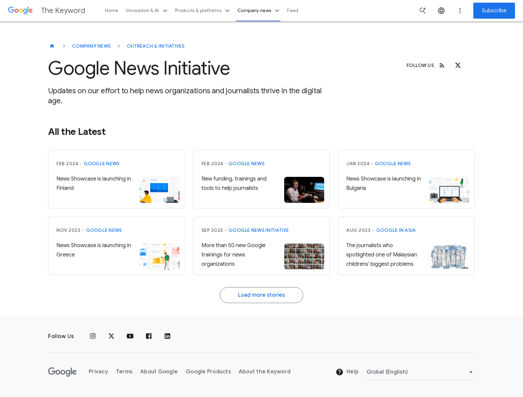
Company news (259, 11)
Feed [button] (292, 10)
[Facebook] (149, 336)
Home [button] (111, 10)
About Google (159, 371)
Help (347, 372)
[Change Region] (421, 372)
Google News (102, 164)
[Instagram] (93, 336)
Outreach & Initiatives (156, 46)
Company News (91, 46)
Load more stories (261, 295)
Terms (124, 371)
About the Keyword (265, 371)
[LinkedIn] (167, 336)
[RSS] (442, 65)
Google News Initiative (258, 230)
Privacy (98, 371)
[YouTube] (130, 336)
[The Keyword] (52, 46)
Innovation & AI (147, 11)
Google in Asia (396, 230)
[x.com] (458, 65)
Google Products (208, 371)
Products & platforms (203, 11)
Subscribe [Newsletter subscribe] (494, 10)
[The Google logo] (62, 372)
